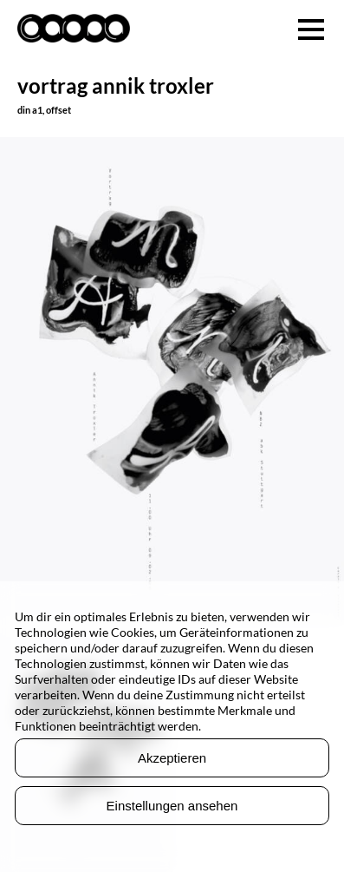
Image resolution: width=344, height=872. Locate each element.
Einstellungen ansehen (172, 805)
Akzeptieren (172, 758)
